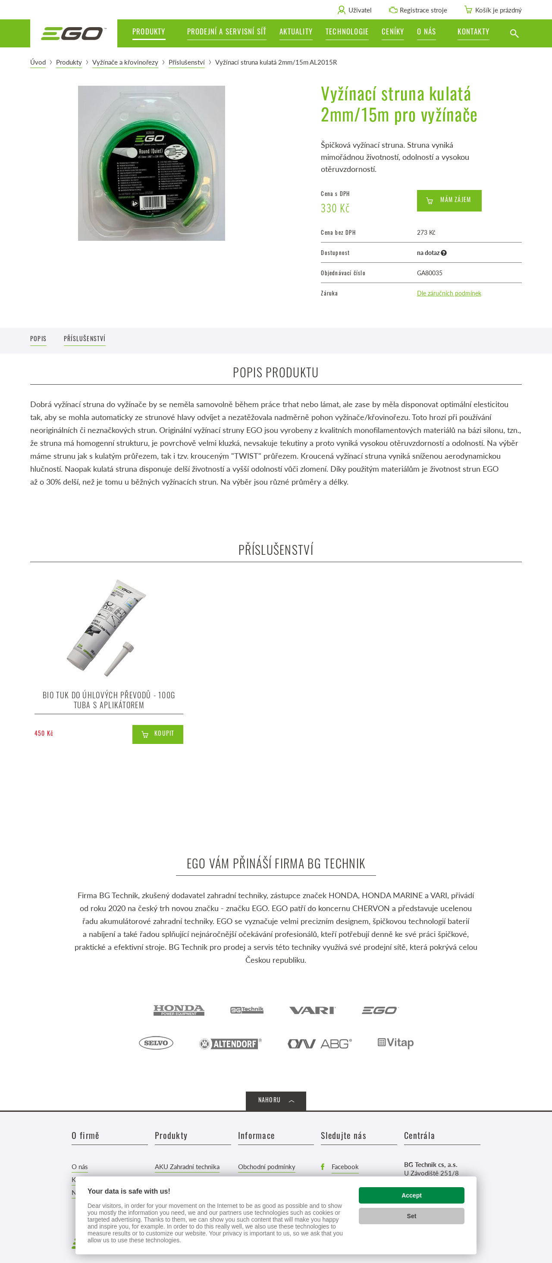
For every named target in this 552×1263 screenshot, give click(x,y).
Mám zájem (455, 200)
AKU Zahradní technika (187, 1166)
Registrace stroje (423, 9)
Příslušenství (187, 61)
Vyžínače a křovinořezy (125, 61)
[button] (431, 33)
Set (412, 1216)
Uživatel (360, 9)
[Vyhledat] (514, 33)
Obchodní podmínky (266, 1166)
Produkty (69, 61)
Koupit (164, 734)
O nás (80, 1166)
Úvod (38, 61)
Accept (411, 1195)
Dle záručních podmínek (449, 293)
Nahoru (269, 1101)
